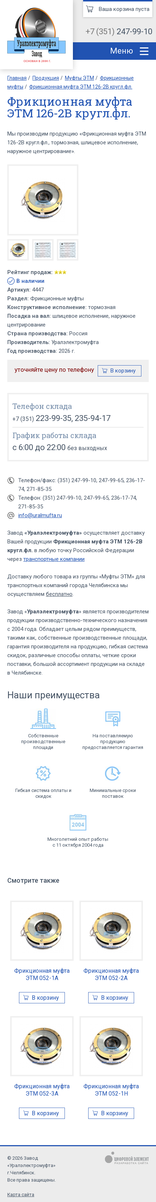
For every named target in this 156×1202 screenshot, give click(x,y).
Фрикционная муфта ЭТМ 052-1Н (111, 1090)
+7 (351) (119, 31)
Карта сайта (20, 1194)
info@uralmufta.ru (40, 515)
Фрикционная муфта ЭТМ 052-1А (42, 974)
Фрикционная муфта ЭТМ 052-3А (42, 1090)
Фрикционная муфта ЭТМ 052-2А (111, 974)
